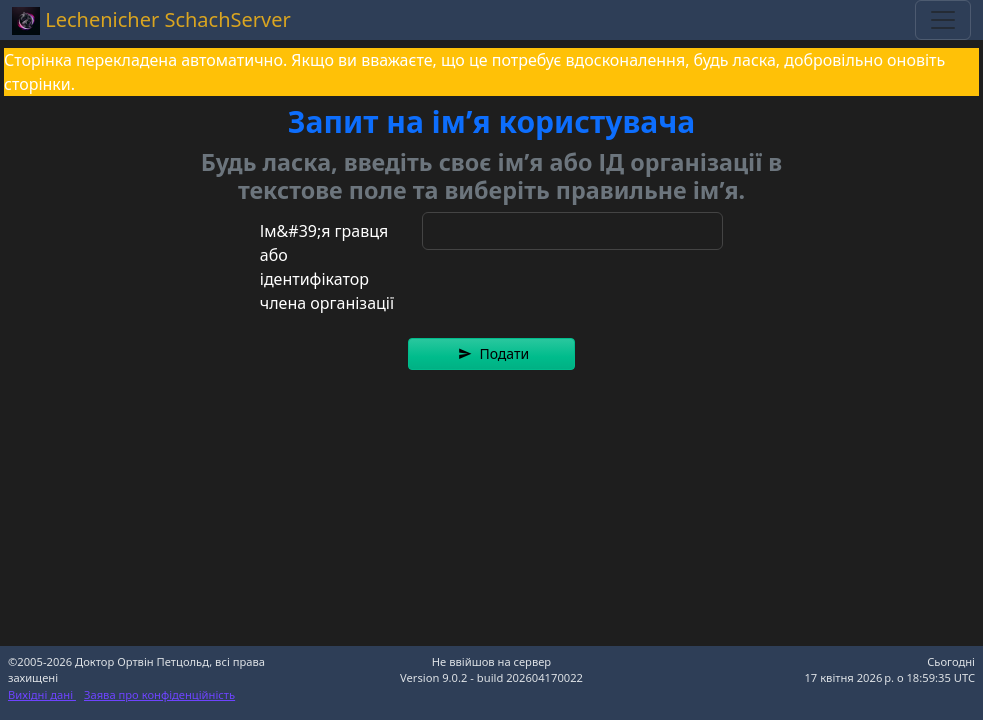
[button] (491, 354)
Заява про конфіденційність (159, 694)
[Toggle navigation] (943, 20)
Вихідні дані (42, 694)
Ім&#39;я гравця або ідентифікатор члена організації (327, 267)
